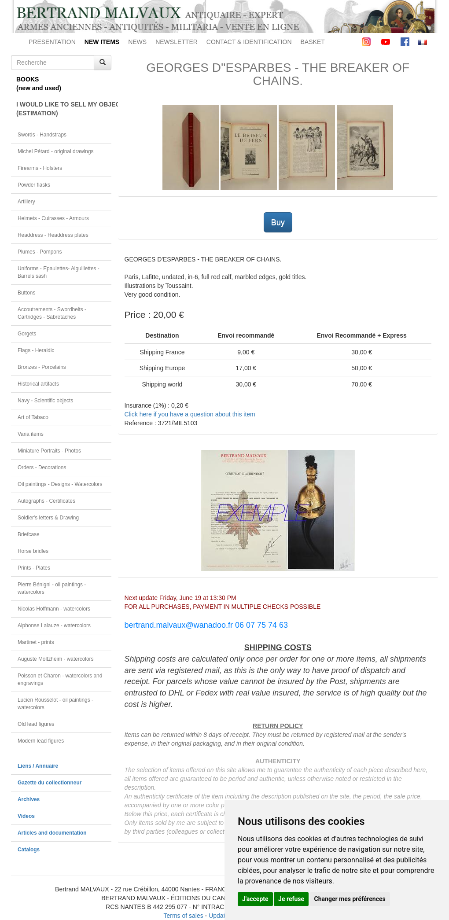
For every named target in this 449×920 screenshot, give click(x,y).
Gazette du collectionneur (49, 783)
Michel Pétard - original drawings (56, 151)
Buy (278, 222)
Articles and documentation (52, 833)
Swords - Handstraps (42, 135)
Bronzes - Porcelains (42, 367)
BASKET (313, 41)
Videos (26, 816)
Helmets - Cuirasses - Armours (53, 218)
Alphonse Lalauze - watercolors (54, 625)
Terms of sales (183, 915)
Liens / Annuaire (38, 766)
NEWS (137, 41)
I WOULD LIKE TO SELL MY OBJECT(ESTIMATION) (63, 109)
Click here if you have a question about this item (190, 414)
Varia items (31, 434)
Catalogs (29, 849)
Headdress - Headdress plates (53, 235)
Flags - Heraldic (36, 350)
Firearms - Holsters (40, 168)
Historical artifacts (38, 384)
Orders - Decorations (42, 467)
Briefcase (29, 534)
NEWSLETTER (176, 41)
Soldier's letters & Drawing (48, 518)
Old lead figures (36, 724)
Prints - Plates (34, 568)
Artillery (26, 202)
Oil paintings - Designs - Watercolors (60, 484)
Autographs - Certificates (46, 501)
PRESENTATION (52, 41)
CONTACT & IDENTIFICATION (249, 41)
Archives (29, 799)
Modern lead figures (41, 741)
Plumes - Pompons (40, 252)
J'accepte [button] (255, 898)
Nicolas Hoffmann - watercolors (54, 609)
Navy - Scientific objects (45, 400)
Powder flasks (34, 185)
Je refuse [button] (291, 898)
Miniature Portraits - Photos (49, 451)
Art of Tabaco (33, 417)
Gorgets (27, 334)
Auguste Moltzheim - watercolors (55, 659)
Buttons (26, 293)
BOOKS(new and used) (38, 84)
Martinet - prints (36, 642)
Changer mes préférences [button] (350, 898)
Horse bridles (33, 551)
